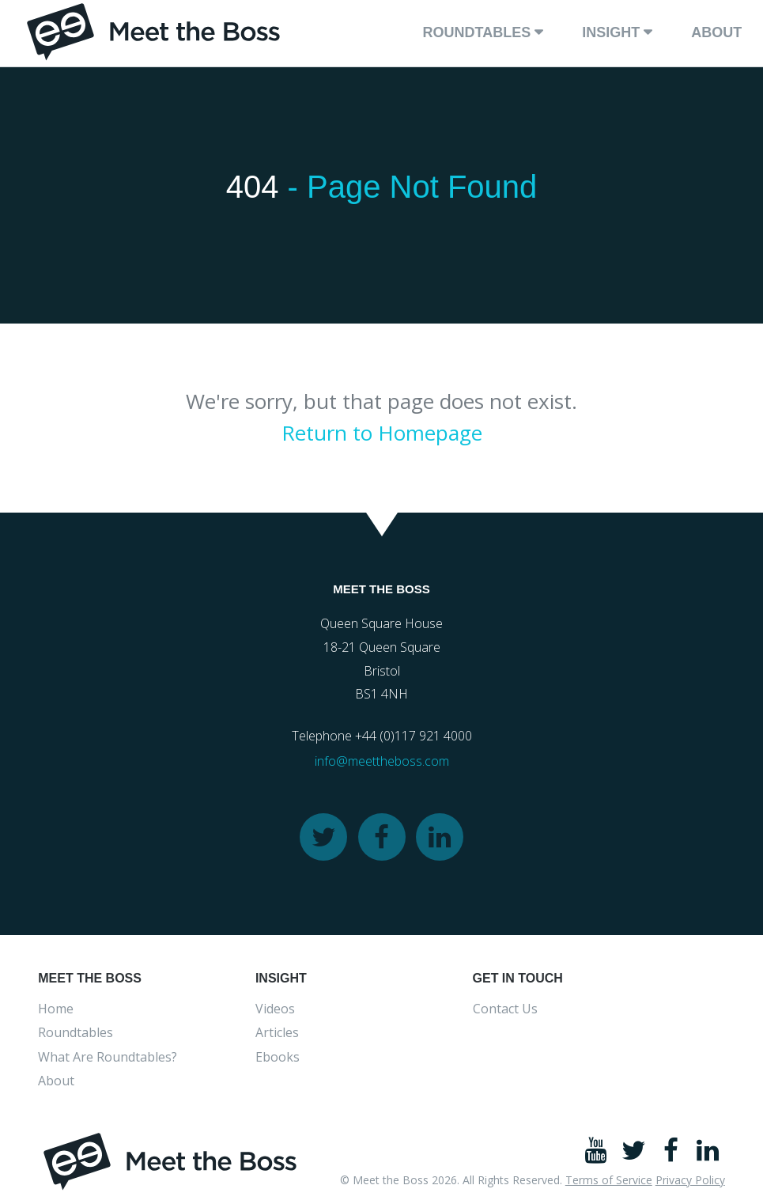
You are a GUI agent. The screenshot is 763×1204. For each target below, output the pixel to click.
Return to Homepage (381, 432)
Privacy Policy (690, 1179)
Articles (277, 1032)
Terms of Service (608, 1179)
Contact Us (505, 1008)
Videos (275, 1008)
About (716, 32)
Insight (611, 32)
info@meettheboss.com (382, 761)
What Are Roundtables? (107, 1057)
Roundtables (476, 32)
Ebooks (277, 1057)
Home (56, 1008)
